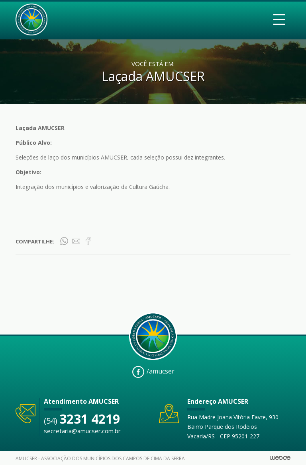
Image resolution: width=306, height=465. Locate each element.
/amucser (153, 372)
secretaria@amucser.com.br (82, 431)
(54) (82, 420)
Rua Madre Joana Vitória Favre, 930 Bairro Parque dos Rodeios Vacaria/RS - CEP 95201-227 (233, 426)
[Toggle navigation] (279, 19)
